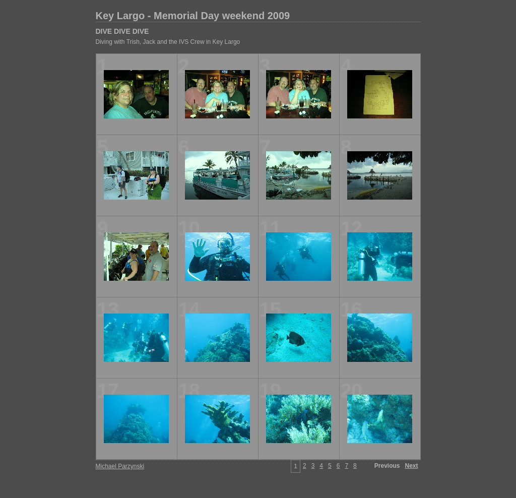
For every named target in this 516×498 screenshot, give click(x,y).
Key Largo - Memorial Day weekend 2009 (193, 15)
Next (411, 465)
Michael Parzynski (120, 466)
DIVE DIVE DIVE (122, 31)
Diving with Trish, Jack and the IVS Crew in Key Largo (168, 41)
